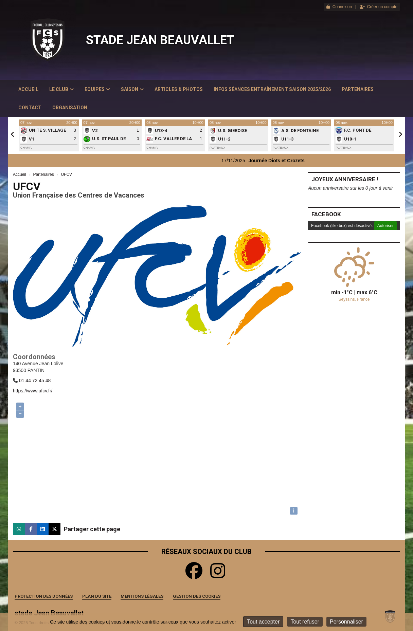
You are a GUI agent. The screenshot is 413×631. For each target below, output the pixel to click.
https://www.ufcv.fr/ (32, 390)
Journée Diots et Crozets (287, 160)
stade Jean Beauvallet (160, 40)
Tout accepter (263, 622)
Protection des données (44, 596)
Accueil (28, 89)
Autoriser (385, 225)
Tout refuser (304, 622)
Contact (29, 107)
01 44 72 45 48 (35, 380)
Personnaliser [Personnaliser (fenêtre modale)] (346, 622)
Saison (132, 89)
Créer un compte (378, 6)
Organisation (69, 107)
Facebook (326, 214)
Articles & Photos (179, 89)
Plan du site (96, 596)
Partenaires (358, 89)
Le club (61, 89)
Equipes (97, 89)
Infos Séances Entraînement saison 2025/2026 (272, 89)
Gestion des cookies (196, 596)
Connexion (339, 6)
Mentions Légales (142, 596)
